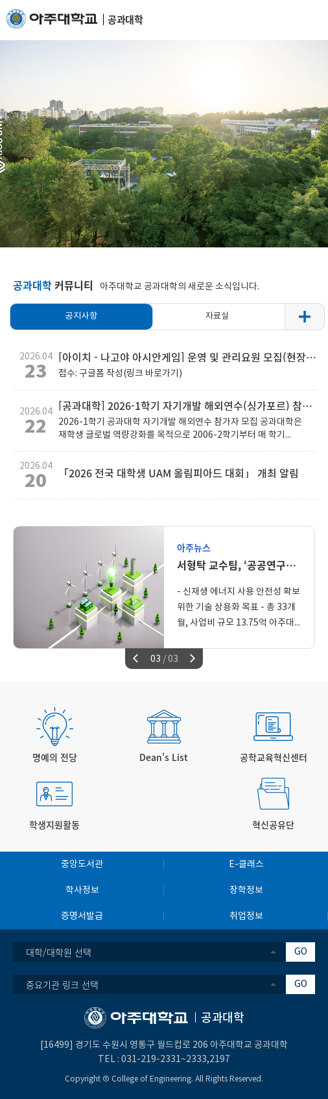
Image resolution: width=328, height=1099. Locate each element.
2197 (219, 1059)
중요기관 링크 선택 (62, 984)
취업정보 (246, 916)
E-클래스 (246, 864)
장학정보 (246, 890)
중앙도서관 (82, 864)
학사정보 (82, 890)
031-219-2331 (151, 1059)
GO (300, 952)
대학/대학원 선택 (58, 952)
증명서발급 (82, 916)
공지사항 (81, 316)
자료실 (217, 316)
